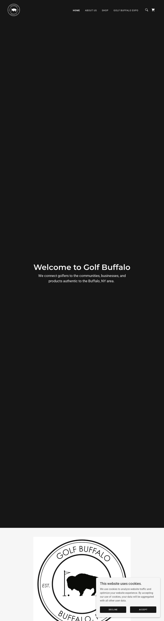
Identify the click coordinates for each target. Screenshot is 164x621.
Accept (143, 609)
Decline (113, 609)
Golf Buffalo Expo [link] (126, 10)
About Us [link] (91, 10)
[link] (14, 9)
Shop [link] (105, 10)
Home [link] (76, 10)
